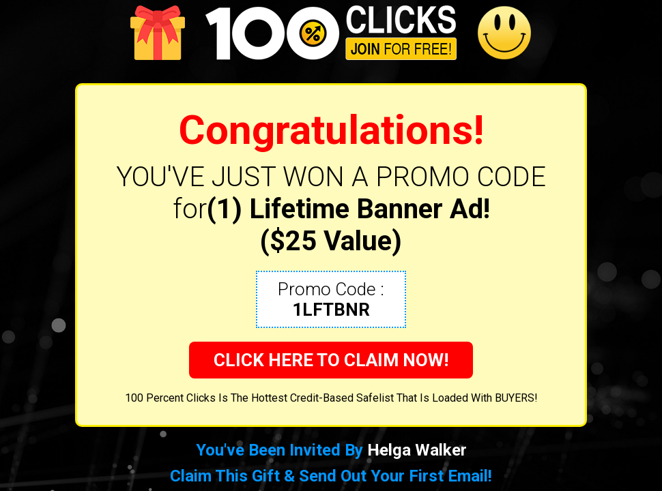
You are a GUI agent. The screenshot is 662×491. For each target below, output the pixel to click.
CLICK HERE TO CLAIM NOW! (331, 360)
